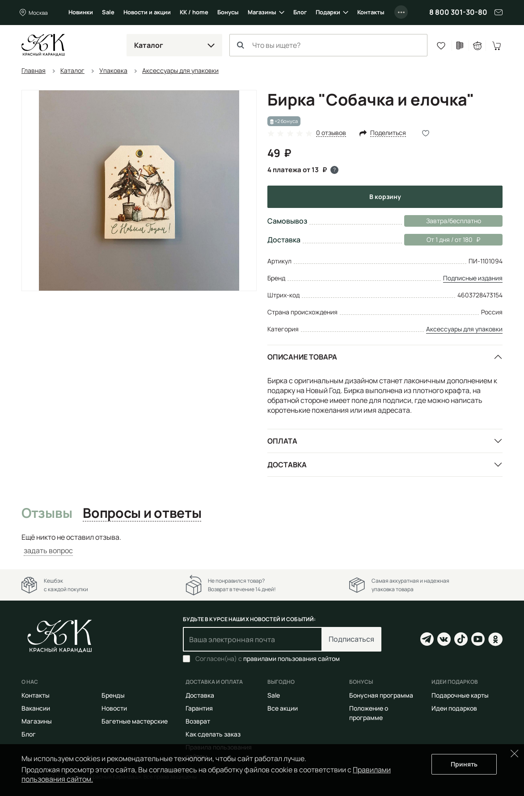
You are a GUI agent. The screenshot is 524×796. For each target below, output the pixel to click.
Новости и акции (147, 12)
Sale (108, 12)
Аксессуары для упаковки (464, 329)
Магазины (262, 12)
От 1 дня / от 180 (442, 240)
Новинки (80, 12)
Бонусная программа (381, 695)
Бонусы (228, 12)
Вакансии (35, 708)
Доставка (287, 465)
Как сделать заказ (213, 734)
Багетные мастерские (134, 721)
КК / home (194, 12)
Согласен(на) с (267, 658)
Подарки (328, 12)
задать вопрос (48, 550)
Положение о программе (368, 713)
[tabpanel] (262, 544)
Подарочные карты (460, 695)
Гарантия (199, 708)
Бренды (113, 695)
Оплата (282, 441)
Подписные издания (473, 278)
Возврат (198, 721)
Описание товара (302, 357)
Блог (300, 12)
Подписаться (351, 639)
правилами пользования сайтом (291, 658)
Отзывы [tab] (46, 513)
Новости (114, 708)
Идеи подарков (454, 708)
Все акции (282, 708)
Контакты (371, 12)
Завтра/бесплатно (453, 220)
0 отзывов (331, 133)
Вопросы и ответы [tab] (142, 513)
